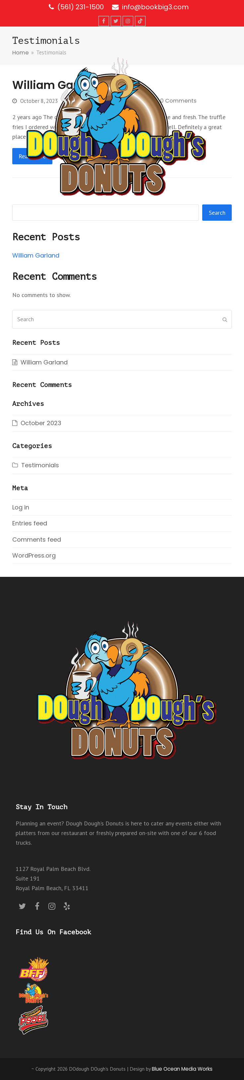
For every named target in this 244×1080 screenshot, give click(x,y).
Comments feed (36, 539)
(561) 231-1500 (80, 7)
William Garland (35, 255)
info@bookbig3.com (155, 7)
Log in (20, 507)
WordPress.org (34, 555)
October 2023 (41, 423)
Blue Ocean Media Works (182, 1068)
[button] (228, 126)
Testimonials (40, 465)
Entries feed (29, 523)
